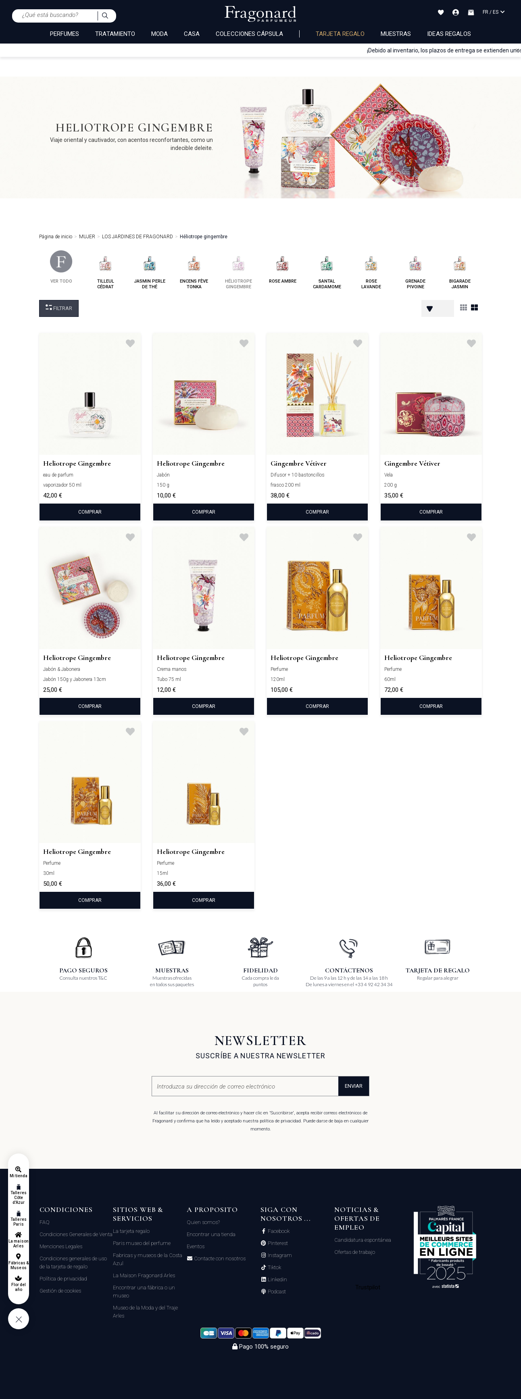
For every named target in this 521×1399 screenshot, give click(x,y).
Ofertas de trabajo (354, 1252)
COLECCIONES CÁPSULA (249, 33)
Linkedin (277, 1280)
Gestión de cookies (60, 1291)
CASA (192, 33)
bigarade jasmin (460, 269)
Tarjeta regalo (340, 33)
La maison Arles (18, 1243)
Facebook (278, 1231)
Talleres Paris (18, 1221)
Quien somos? (203, 1222)
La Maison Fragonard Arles (144, 1275)
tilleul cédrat (105, 269)
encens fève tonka (194, 269)
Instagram (279, 1255)
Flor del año (18, 1287)
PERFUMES (64, 33)
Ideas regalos (449, 33)
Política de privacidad (63, 1279)
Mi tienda (18, 1176)
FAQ (45, 1222)
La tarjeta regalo (131, 1231)
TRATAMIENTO (115, 33)
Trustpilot (368, 1287)
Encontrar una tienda (211, 1234)
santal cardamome (327, 269)
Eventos (195, 1246)
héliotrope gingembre (238, 269)
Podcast (276, 1292)
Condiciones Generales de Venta (76, 1234)
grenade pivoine (415, 269)
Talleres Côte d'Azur (18, 1198)
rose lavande (371, 269)
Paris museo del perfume (142, 1243)
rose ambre (282, 267)
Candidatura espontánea (362, 1240)
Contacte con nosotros (219, 1259)
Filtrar (59, 307)
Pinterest (277, 1243)
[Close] (517, 50)
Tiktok (274, 1268)
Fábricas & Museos (18, 1265)
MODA (159, 33)
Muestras (396, 33)
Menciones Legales (61, 1246)
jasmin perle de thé (149, 269)
